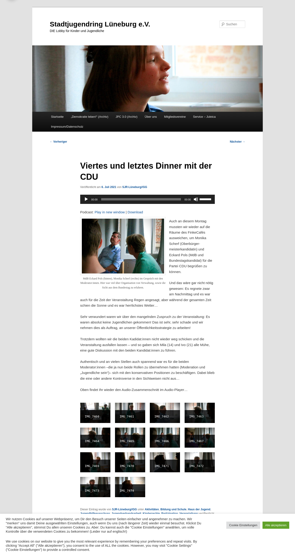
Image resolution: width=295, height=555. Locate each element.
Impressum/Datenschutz (67, 126)
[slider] (141, 199)
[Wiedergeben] (86, 199)
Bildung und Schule (173, 509)
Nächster (237, 141)
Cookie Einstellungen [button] (243, 525)
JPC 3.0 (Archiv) (127, 116)
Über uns (151, 116)
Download (135, 212)
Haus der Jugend (199, 509)
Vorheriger (58, 141)
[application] (147, 199)
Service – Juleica (204, 116)
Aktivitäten (152, 509)
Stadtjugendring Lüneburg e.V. (100, 24)
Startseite (57, 116)
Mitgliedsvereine (175, 116)
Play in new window (109, 212)
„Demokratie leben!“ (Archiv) (90, 116)
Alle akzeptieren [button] (276, 525)
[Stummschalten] (196, 199)
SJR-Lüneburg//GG (134, 187)
